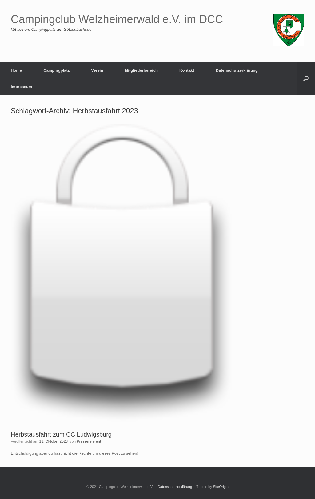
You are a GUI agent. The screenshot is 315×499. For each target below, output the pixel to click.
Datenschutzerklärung (237, 70)
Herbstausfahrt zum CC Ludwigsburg (61, 434)
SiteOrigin (221, 487)
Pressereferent (89, 441)
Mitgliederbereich (141, 70)
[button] (306, 78)
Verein (97, 70)
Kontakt (186, 70)
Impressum (21, 86)
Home (16, 70)
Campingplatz (56, 70)
